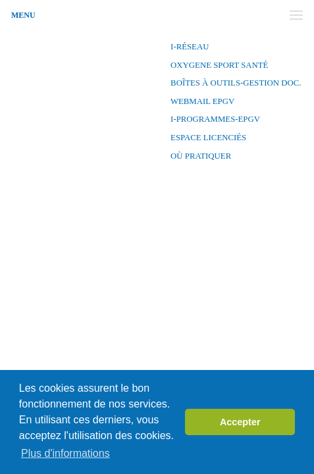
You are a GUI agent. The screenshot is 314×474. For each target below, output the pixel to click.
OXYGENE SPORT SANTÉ (219, 65)
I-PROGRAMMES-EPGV (214, 119)
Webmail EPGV (201, 101)
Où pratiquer (200, 156)
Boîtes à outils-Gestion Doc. (235, 83)
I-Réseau (189, 46)
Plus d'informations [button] (65, 453)
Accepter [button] (240, 422)
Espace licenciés (207, 137)
